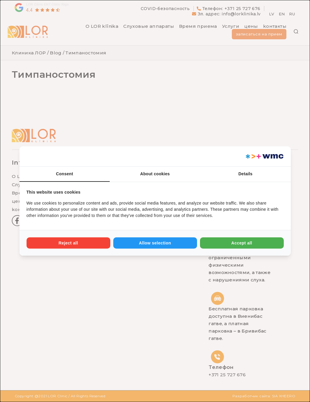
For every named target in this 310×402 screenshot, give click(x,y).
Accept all (241, 243)
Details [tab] (245, 173)
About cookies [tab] (155, 173)
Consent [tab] (64, 173)
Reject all (68, 243)
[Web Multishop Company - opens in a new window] (264, 156)
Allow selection (155, 243)
